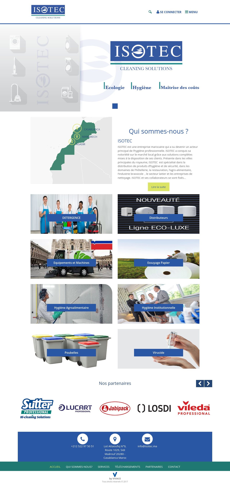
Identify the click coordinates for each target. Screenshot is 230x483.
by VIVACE (115, 478)
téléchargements (127, 466)
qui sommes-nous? (79, 466)
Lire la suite (158, 187)
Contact (174, 466)
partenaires (154, 466)
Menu (191, 12)
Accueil (55, 466)
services (103, 466)
